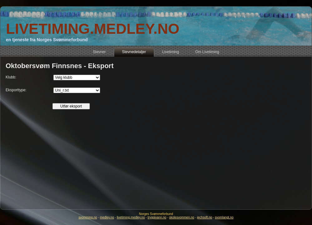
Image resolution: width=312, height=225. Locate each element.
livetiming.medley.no (131, 217)
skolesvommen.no (181, 217)
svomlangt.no (224, 217)
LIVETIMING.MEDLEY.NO (92, 28)
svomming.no (88, 217)
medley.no (107, 217)
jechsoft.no (204, 217)
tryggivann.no (157, 217)
